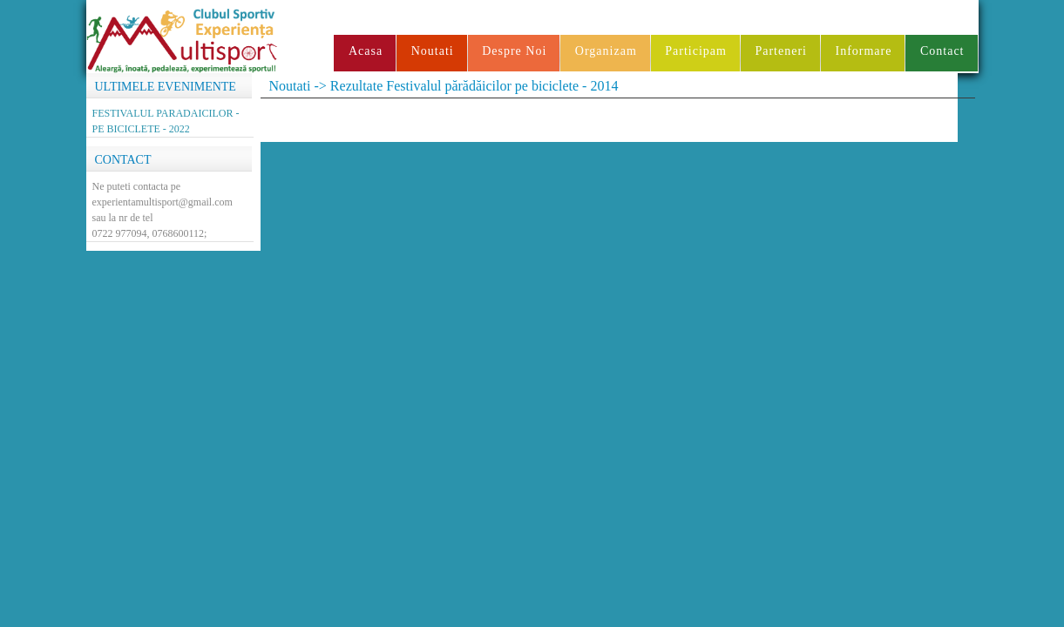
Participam (696, 50)
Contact (942, 50)
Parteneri (781, 50)
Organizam (606, 50)
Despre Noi (514, 50)
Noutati (432, 50)
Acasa (366, 50)
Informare (863, 50)
